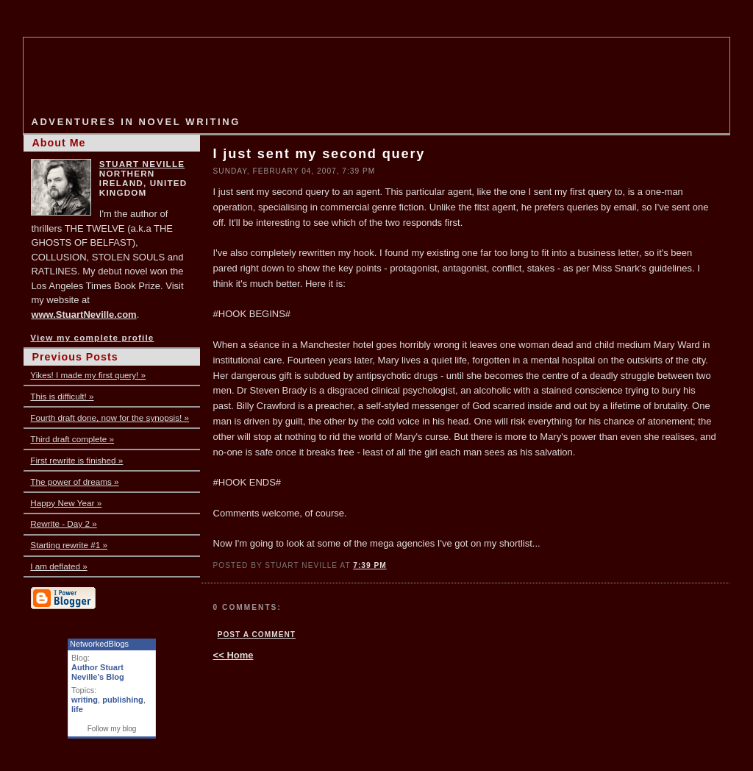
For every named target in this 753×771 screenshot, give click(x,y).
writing (84, 699)
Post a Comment (257, 634)
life (77, 709)
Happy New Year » (65, 503)
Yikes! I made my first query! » (88, 375)
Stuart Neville (142, 163)
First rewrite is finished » (76, 460)
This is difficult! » (61, 396)
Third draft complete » (72, 439)
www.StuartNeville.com (83, 314)
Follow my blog (112, 729)
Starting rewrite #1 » (68, 545)
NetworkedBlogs (99, 643)
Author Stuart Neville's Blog (97, 672)
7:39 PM (369, 565)
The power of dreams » (74, 481)
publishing (122, 699)
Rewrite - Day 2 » (63, 523)
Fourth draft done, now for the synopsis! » (109, 417)
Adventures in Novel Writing (135, 121)
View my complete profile (92, 337)
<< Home (233, 655)
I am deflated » (58, 566)
